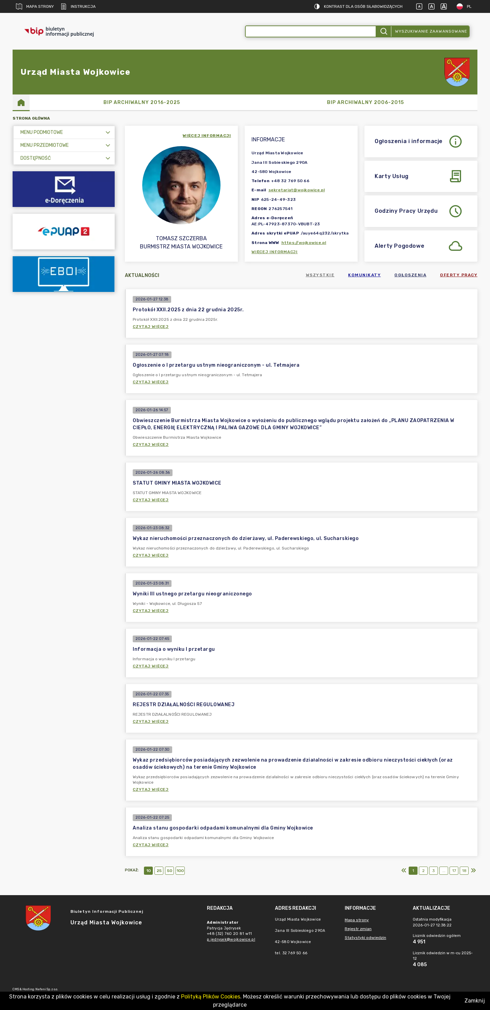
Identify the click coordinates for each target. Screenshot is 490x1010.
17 (454, 870)
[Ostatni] (473, 871)
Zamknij (474, 1000)
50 (169, 870)
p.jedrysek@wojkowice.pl (231, 939)
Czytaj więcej (151, 326)
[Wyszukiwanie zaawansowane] (311, 31)
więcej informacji (207, 135)
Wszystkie (320, 275)
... (443, 870)
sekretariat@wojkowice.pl (296, 190)
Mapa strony (35, 6)
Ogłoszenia (410, 275)
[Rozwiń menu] (108, 132)
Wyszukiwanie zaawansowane (431, 31)
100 (180, 870)
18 (464, 870)
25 (159, 870)
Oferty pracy (458, 275)
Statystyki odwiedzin (365, 937)
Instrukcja (78, 6)
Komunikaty (364, 275)
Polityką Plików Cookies (210, 996)
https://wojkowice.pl (303, 242)
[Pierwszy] (404, 871)
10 (148, 870)
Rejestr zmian (358, 928)
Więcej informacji (274, 251)
